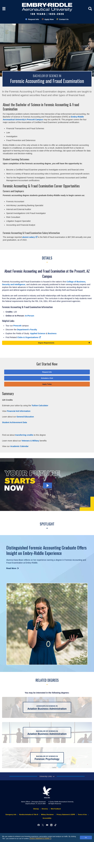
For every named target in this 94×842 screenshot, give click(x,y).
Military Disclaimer (47, 814)
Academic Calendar (19, 446)
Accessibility (47, 818)
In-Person (29, 316)
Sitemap (36, 809)
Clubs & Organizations (29, 337)
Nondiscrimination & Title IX (28, 814)
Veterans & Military (30, 441)
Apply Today (47, 384)
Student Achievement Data (14, 422)
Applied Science (37, 333)
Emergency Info (11, 814)
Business (52, 333)
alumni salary (29, 237)
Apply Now (48, 19)
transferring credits (24, 435)
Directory (45, 809)
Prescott (17, 326)
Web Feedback (56, 809)
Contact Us (62, 19)
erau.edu (47, 792)
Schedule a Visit (47, 378)
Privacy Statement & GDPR (40, 838)
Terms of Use (82, 814)
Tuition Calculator (40, 405)
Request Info (32, 19)
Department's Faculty (27, 329)
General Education (25, 417)
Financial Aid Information (18, 411)
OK (86, 837)
